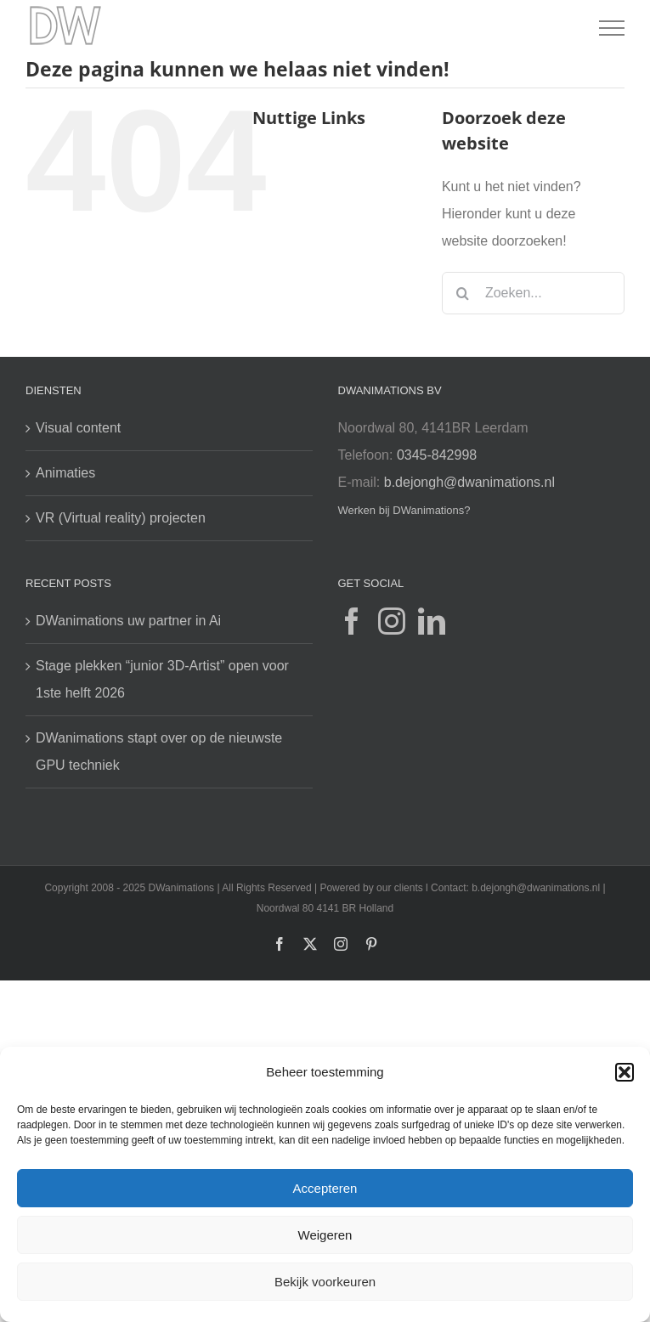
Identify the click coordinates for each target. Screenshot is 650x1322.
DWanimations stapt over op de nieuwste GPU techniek (159, 751)
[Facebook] (351, 621)
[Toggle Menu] (612, 28)
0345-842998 (437, 455)
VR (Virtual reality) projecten (121, 518)
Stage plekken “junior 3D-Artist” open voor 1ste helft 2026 (162, 679)
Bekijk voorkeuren (325, 1281)
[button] (624, 1072)
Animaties (65, 473)
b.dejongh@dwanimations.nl (469, 482)
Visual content (78, 428)
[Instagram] (391, 621)
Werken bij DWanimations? (404, 510)
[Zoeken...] (533, 293)
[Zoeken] (463, 293)
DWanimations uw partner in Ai (128, 620)
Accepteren (325, 1188)
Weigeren (325, 1235)
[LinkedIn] (431, 621)
